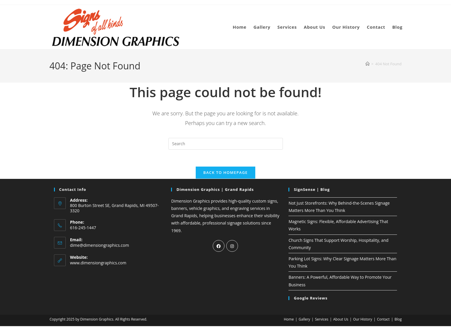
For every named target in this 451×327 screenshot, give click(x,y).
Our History (362, 320)
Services (321, 320)
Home (289, 320)
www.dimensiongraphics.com (98, 263)
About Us (340, 320)
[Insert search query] (225, 144)
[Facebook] (218, 247)
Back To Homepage (225, 173)
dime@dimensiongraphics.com (99, 246)
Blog (398, 320)
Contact (383, 320)
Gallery (304, 320)
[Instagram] (232, 247)
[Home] (367, 63)
